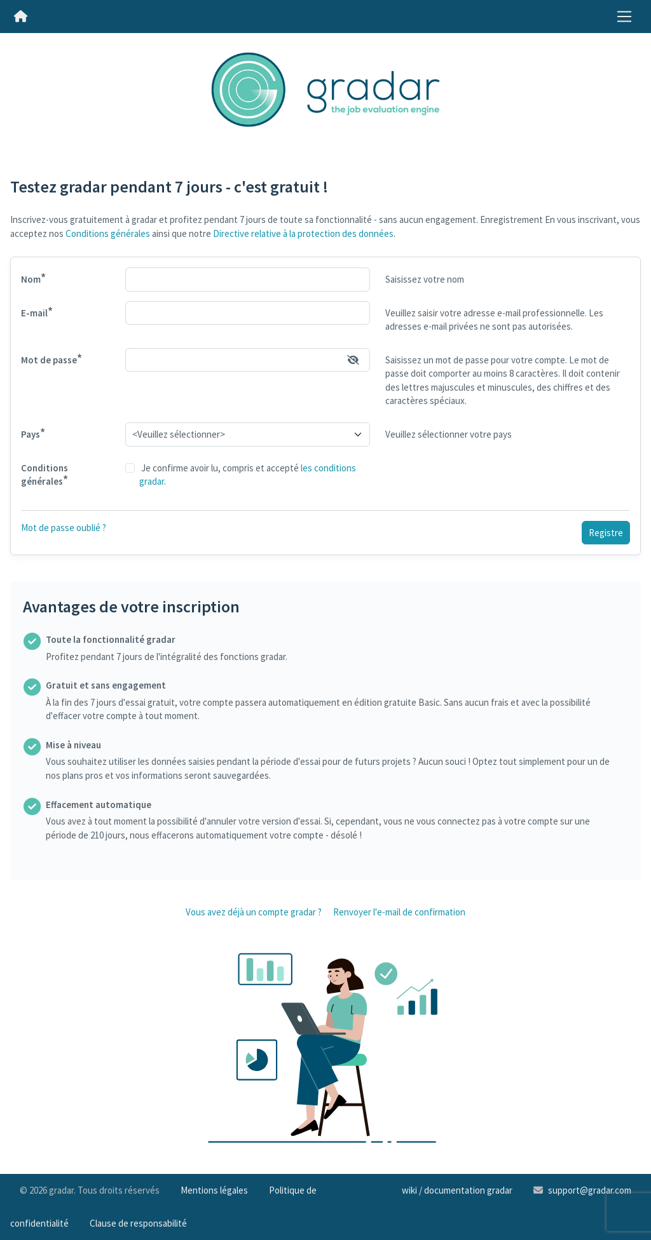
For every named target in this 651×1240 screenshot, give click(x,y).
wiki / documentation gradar (457, 1190)
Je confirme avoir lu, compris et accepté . (247, 475)
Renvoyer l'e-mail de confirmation (399, 912)
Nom (33, 278)
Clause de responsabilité (138, 1223)
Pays (33, 433)
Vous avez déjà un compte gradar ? (254, 912)
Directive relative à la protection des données (303, 233)
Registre (606, 533)
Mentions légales (214, 1190)
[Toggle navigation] (624, 16)
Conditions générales (107, 233)
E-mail (37, 311)
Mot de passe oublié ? (63, 528)
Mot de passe (51, 358)
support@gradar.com (589, 1190)
